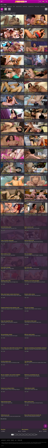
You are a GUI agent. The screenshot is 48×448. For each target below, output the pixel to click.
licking (26, 53)
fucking (30, 416)
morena (32, 268)
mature (28, 107)
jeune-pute (12, 228)
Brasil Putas (25, 6)
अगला (37, 435)
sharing (10, 53)
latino (6, 402)
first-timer (3, 335)
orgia (33, 80)
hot (42, 201)
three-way (36, 26)
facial (2, 134)
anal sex (8, 214)
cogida (13, 40)
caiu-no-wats (12, 416)
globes (19, 214)
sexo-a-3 (28, 268)
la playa (15, 295)
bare (37, 389)
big (5, 241)
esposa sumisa (29, 120)
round (6, 80)
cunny (17, 107)
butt (12, 201)
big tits (9, 402)
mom (40, 322)
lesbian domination (18, 67)
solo (2, 201)
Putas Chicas (9, 6)
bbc (25, 402)
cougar (10, 268)
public (38, 228)
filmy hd (26, 214)
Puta (14, 6)
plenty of (6, 53)
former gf (3, 80)
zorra (36, 362)
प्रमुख (1, 4)
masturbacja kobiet (37, 349)
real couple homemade (31, 362)
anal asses (27, 416)
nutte (9, 322)
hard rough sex (32, 402)
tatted (32, 389)
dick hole (32, 40)
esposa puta (37, 80)
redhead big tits (4, 214)
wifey (12, 295)
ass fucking (39, 201)
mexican (36, 134)
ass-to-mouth (12, 134)
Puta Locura (37, 6)
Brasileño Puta (31, 6)
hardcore (10, 161)
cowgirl (5, 161)
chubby (14, 80)
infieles (45, 362)
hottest (36, 40)
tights (4, 268)
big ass (7, 362)
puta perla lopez (35, 174)
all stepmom (17, 349)
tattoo (14, 174)
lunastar (33, 255)
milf (29, 67)
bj (8, 40)
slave (10, 40)
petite (15, 134)
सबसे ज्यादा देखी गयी (5, 9)
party (35, 107)
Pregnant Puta (3, 6)
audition (29, 53)
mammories (38, 295)
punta (13, 120)
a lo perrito (15, 241)
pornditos (26, 308)
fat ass (10, 362)
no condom (14, 161)
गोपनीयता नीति (20, 440)
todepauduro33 (6, 26)
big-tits (7, 268)
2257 (16, 440)
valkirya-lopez (31, 241)
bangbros (37, 255)
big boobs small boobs (36, 416)
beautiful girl (14, 389)
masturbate (9, 201)
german (11, 322)
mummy (38, 107)
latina (14, 67)
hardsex (26, 161)
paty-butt (16, 416)
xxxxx (13, 349)
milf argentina (29, 80)
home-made (10, 107)
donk (34, 389)
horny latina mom (28, 147)
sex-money (20, 147)
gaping (12, 214)
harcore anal (41, 174)
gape (13, 53)
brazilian (33, 308)
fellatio (30, 255)
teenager (11, 174)
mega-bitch (15, 322)
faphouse (6, 389)
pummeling (7, 335)
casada (38, 268)
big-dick (2, 322)
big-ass (2, 416)
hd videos (3, 53)
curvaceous (27, 335)
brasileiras (16, 26)
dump (9, 228)
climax (35, 268)
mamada (2, 228)
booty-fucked (11, 26)
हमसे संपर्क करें (3, 440)
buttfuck (2, 308)
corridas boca (14, 362)
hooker (6, 174)
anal (19, 26)
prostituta (32, 26)
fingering (32, 53)
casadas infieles (40, 362)
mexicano (10, 120)
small (36, 228)
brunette (15, 201)
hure (7, 161)
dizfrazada (32, 107)
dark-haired (10, 67)
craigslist (9, 80)
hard (36, 335)
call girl (2, 147)
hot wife (2, 295)
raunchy (41, 402)
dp (35, 120)
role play (2, 349)
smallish (26, 295)
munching (30, 161)
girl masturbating (7, 295)
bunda (36, 308)
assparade (41, 255)
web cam (29, 295)
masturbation (43, 349)
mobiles (33, 214)
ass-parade (27, 255)
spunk (16, 335)
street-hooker (16, 147)
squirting (2, 241)
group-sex (26, 241)
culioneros (39, 308)
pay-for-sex (11, 147)
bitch (14, 255)
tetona (30, 308)
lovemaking (5, 40)
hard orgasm (33, 147)
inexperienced (37, 53)
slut (29, 40)
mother (35, 67)
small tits (28, 389)
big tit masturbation (30, 349)
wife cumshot (19, 295)
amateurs (39, 26)
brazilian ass (16, 214)
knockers (7, 134)
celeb (12, 308)
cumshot (11, 335)
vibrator (37, 147)
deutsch (6, 322)
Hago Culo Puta (19, 6)
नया (9, 9)
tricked (39, 214)
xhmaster (6, 349)
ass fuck (37, 120)
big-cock (37, 161)
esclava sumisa (40, 134)
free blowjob (3, 362)
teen (8, 174)
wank (41, 53)
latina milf (26, 134)
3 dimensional (41, 161)
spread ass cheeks (35, 322)
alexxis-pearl (6, 147)
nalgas (14, 107)
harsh (33, 228)
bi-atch (34, 335)
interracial (31, 67)
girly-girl (6, 67)
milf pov (10, 389)
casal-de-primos (7, 416)
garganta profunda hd (28, 174)
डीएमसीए (12, 440)
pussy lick (16, 53)
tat (4, 402)
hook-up (6, 120)
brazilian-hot (29, 201)
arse (31, 322)
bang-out (33, 161)
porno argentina (7, 308)
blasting (6, 228)
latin (33, 120)
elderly (29, 322)
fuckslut (2, 174)
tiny (25, 40)
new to (36, 214)
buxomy (28, 26)
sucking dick (11, 241)
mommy (38, 67)
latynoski (29, 214)
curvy (26, 389)
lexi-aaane (5, 107)
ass (12, 80)
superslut (3, 67)
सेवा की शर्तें (8, 440)
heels (2, 402)
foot (15, 228)
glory (27, 40)
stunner (26, 67)
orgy (2, 40)
